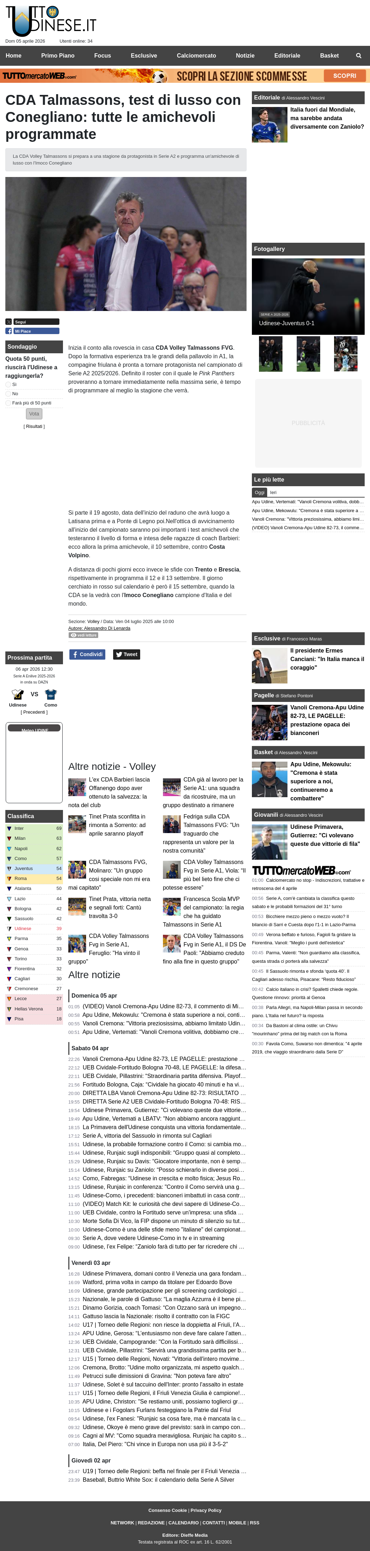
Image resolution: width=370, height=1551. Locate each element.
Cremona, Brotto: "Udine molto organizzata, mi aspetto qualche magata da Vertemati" (190, 1367)
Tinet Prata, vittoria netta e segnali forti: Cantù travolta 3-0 (120, 907)
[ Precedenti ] (34, 712)
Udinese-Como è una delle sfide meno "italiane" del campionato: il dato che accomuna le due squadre (211, 1230)
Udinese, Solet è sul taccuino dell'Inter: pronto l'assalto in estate (163, 1384)
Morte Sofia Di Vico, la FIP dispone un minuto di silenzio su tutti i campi (172, 1221)
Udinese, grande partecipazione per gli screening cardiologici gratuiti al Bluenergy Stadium (197, 1291)
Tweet (127, 654)
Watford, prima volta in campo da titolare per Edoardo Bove (157, 1282)
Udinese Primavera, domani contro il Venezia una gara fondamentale (170, 1274)
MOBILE (237, 1522)
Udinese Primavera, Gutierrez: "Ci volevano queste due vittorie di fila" (170, 1110)
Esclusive (267, 638)
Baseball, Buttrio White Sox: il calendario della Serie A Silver (158, 1480)
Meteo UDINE (35, 730)
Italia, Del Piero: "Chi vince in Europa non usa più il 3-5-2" (155, 1444)
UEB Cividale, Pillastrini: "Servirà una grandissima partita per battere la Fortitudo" (185, 1350)
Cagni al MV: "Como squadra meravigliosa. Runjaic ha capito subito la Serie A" (182, 1436)
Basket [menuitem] (329, 56)
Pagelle (264, 695)
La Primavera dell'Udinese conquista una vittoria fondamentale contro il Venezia (183, 1127)
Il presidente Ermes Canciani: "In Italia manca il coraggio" (327, 659)
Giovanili (266, 815)
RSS (254, 1522)
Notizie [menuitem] (245, 56)
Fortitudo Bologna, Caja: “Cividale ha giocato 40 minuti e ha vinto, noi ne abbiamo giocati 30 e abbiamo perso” (222, 1085)
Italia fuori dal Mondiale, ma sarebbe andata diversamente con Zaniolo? (327, 118)
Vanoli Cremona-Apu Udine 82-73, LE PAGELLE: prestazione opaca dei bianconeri (187, 1059)
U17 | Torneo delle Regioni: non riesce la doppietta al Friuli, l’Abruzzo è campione (185, 1325)
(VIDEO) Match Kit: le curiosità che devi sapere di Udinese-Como (165, 1204)
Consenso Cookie (167, 1510)
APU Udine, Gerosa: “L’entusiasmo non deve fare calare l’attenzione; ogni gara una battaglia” (200, 1333)
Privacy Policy (206, 1510)
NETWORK (122, 1522)
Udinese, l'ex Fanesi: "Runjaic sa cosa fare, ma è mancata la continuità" (173, 1419)
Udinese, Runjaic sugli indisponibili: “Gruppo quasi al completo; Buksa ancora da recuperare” (200, 1153)
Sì (14, 384)
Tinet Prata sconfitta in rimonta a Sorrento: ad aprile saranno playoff (117, 825)
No (15, 393)
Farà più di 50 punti (32, 403)
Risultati (34, 426)
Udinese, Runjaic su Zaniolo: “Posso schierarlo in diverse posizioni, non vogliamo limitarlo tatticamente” (213, 1170)
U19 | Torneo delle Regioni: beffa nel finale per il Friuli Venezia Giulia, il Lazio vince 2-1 (192, 1471)
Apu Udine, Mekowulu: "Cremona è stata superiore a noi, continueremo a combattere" (191, 1015)
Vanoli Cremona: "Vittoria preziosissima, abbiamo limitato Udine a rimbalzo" (178, 1023)
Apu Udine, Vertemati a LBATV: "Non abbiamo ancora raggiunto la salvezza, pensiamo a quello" (203, 1119)
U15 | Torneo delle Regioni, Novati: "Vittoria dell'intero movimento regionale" (178, 1359)
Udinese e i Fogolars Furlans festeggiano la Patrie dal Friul (157, 1410)
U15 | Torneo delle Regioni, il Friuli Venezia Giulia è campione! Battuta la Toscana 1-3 (190, 1393)
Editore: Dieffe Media (184, 1535)
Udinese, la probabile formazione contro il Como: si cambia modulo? (169, 1144)
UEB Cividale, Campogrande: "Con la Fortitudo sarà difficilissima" (165, 1342)
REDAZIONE (151, 1522)
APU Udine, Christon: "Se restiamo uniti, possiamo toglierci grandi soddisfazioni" (184, 1402)
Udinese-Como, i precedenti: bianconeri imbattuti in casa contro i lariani (173, 1195)
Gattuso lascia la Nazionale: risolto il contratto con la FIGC (156, 1316)
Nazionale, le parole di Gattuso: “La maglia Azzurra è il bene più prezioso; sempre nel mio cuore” (205, 1299)
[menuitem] (358, 56)
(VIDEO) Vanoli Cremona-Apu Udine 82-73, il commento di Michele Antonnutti (181, 1006)
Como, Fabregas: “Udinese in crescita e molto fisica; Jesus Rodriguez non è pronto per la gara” (203, 1178)
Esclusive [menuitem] (144, 56)
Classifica (20, 816)
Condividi (87, 654)
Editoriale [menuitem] (287, 56)
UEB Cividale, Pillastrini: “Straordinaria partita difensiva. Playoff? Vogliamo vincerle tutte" (194, 1076)
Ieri (273, 492)
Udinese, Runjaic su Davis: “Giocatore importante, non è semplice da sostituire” (183, 1161)
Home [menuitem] (13, 56)
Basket (263, 752)
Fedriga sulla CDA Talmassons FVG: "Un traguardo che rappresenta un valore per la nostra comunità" (201, 834)
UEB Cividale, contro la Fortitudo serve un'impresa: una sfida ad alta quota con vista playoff (198, 1212)
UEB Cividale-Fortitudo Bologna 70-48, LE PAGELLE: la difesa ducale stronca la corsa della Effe (204, 1067)
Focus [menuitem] (102, 56)
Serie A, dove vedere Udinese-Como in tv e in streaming (153, 1238)
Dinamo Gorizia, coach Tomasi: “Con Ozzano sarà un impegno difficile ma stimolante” (190, 1308)
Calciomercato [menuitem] (196, 56)
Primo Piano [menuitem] (57, 56)
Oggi (259, 492)
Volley (93, 621)
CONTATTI (213, 1522)
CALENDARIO (183, 1522)
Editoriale (267, 98)
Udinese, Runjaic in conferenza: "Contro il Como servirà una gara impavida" (178, 1187)
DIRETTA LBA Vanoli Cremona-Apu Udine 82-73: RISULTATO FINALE (171, 1093)
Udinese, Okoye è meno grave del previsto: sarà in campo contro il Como (175, 1427)
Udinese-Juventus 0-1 (286, 323)
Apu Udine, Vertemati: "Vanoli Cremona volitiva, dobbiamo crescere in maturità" (182, 1032)
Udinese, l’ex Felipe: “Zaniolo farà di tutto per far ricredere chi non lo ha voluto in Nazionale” (198, 1247)
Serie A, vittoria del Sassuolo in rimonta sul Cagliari (147, 1136)
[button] (34, 413)
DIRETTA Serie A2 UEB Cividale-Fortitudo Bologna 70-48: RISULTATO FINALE (183, 1102)
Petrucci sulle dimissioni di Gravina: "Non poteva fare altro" (157, 1376)
